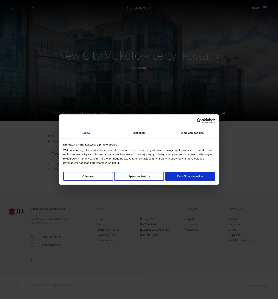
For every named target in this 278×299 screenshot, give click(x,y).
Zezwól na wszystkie (190, 176)
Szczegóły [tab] (138, 132)
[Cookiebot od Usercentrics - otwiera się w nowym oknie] (199, 120)
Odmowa (88, 176)
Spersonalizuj (139, 176)
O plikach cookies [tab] (192, 132)
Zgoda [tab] (86, 132)
